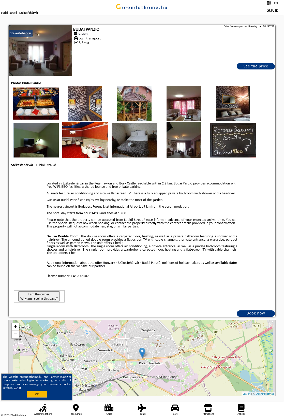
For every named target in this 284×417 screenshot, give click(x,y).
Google (65, 377)
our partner (96, 266)
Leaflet (246, 393)
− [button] (15, 334)
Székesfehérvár (21, 33)
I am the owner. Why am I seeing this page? (39, 296)
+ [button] (15, 327)
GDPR (17, 388)
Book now (256, 313)
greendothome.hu (142, 7)
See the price (256, 66)
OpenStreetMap (265, 393)
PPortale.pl (20, 415)
